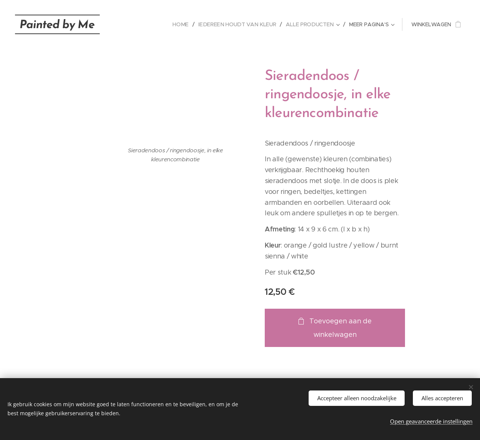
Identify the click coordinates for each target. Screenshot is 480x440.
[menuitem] (184, 24)
